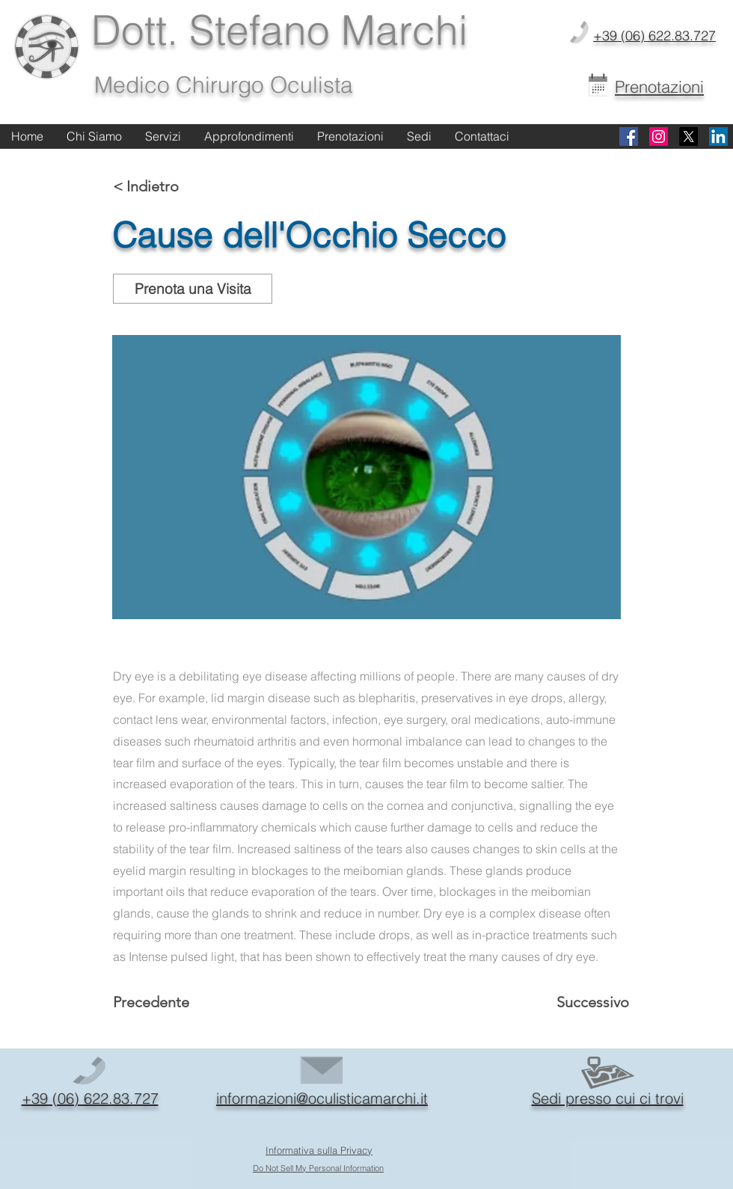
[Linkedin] (718, 136)
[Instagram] (658, 136)
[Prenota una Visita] (192, 289)
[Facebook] (628, 136)
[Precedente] (162, 1002)
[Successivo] (588, 1002)
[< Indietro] (162, 186)
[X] (688, 136)
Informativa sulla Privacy (319, 1150)
